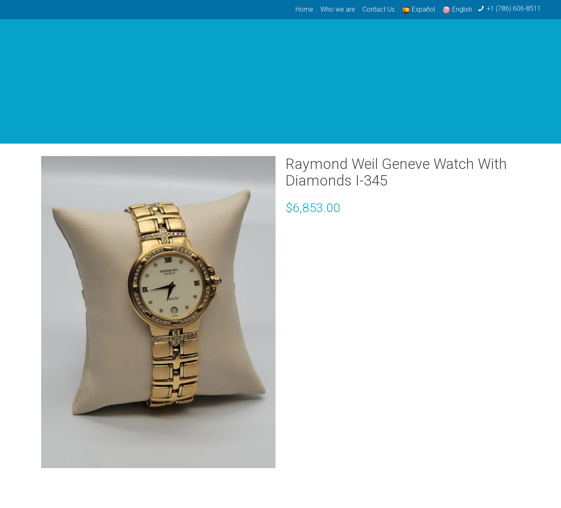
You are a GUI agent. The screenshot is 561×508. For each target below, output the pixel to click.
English (457, 9)
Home (304, 9)
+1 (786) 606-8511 (514, 8)
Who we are (337, 9)
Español (418, 9)
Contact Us (378, 9)
